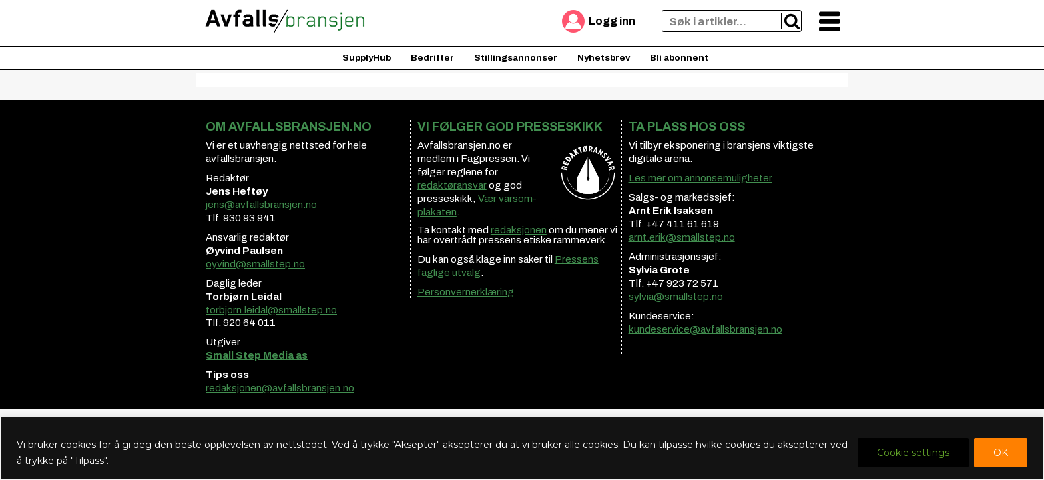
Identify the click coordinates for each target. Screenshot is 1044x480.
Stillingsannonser (515, 58)
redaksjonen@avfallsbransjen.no (280, 388)
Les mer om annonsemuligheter (700, 178)
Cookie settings (913, 453)
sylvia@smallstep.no (676, 296)
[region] (522, 448)
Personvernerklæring (465, 292)
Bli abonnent (679, 58)
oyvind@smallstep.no (255, 264)
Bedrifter (432, 58)
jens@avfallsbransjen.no (261, 204)
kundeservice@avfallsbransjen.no (705, 329)
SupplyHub (366, 58)
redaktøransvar (452, 185)
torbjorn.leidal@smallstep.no (271, 310)
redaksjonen (519, 230)
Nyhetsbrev (603, 58)
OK (1000, 453)
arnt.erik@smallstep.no (682, 237)
